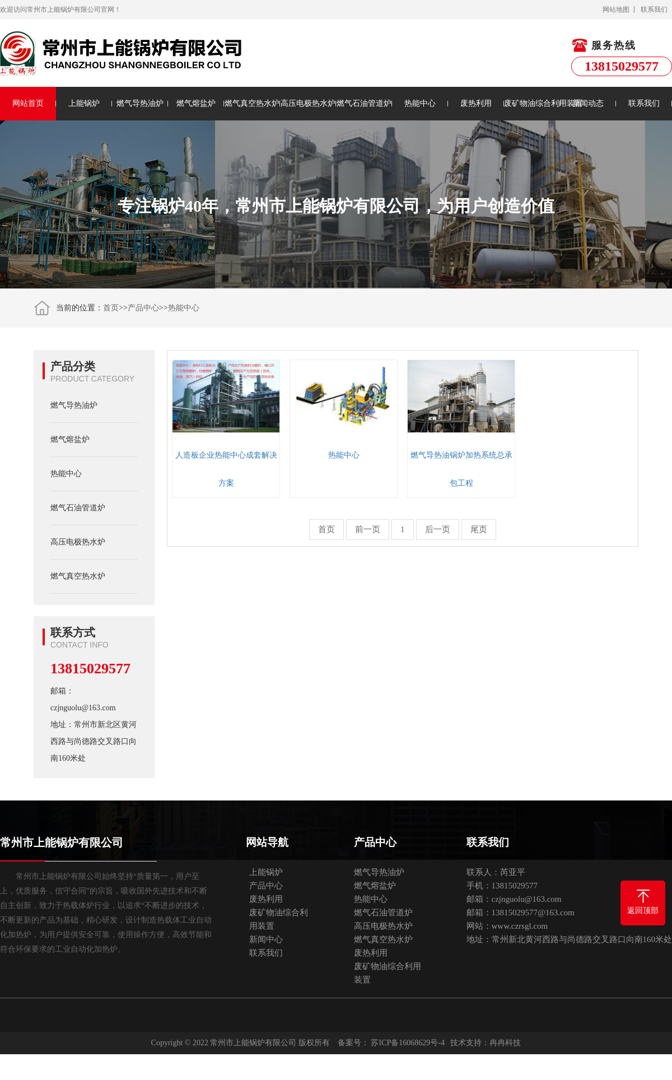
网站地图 (616, 9)
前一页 (367, 529)
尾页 (478, 529)
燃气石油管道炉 (364, 103)
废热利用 (476, 103)
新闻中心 (266, 939)
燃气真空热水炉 (252, 103)
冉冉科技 (505, 1043)
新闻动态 (588, 103)
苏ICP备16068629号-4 (407, 1043)
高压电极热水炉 (308, 103)
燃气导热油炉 (140, 103)
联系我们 (654, 9)
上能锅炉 (84, 103)
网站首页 (28, 103)
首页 (111, 308)
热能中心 (420, 103)
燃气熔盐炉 (196, 103)
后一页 (437, 529)
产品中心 (143, 308)
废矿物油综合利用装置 (532, 103)
